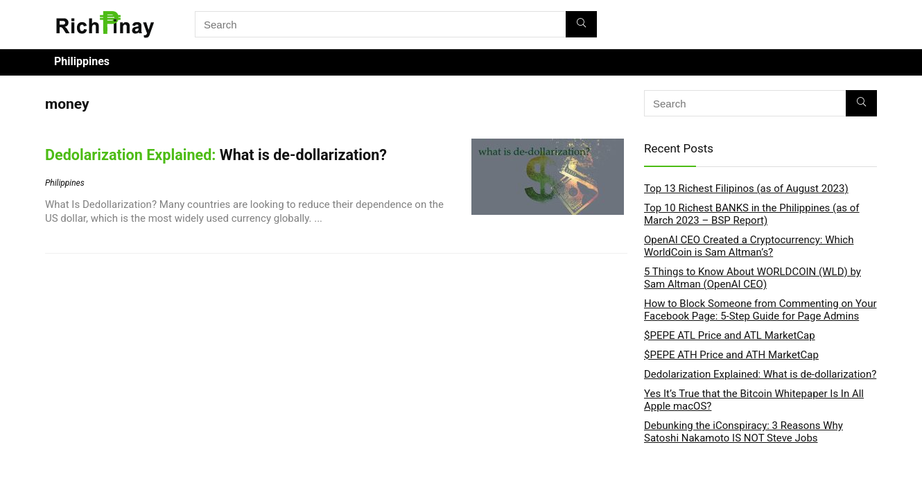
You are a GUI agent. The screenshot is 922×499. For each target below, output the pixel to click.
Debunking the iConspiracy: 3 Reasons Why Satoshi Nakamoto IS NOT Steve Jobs (743, 431)
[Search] (581, 24)
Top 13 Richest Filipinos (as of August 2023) (746, 188)
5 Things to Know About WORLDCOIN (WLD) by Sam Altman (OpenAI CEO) (752, 277)
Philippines (82, 61)
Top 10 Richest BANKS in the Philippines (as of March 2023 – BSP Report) (752, 214)
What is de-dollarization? (216, 155)
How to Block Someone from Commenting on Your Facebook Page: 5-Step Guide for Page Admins (760, 309)
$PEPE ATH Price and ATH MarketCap (731, 355)
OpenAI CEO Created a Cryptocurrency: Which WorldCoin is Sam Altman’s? (748, 246)
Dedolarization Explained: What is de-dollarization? (760, 374)
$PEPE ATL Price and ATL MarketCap (729, 335)
